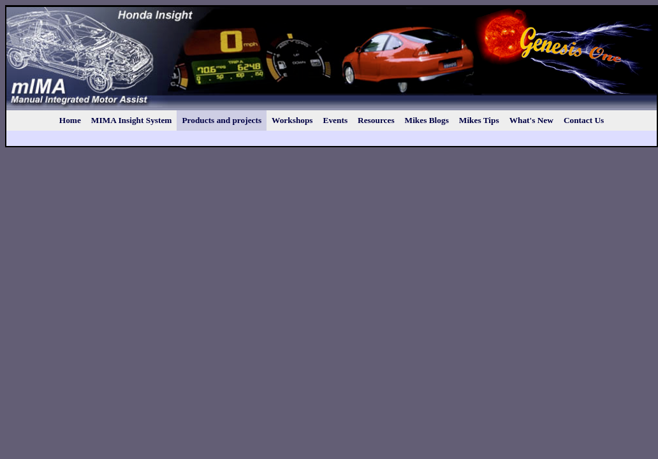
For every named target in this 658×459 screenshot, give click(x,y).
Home (70, 120)
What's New (531, 120)
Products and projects (221, 120)
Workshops (292, 120)
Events (335, 120)
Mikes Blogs (427, 120)
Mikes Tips (479, 120)
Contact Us (584, 120)
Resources (376, 120)
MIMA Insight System (131, 120)
